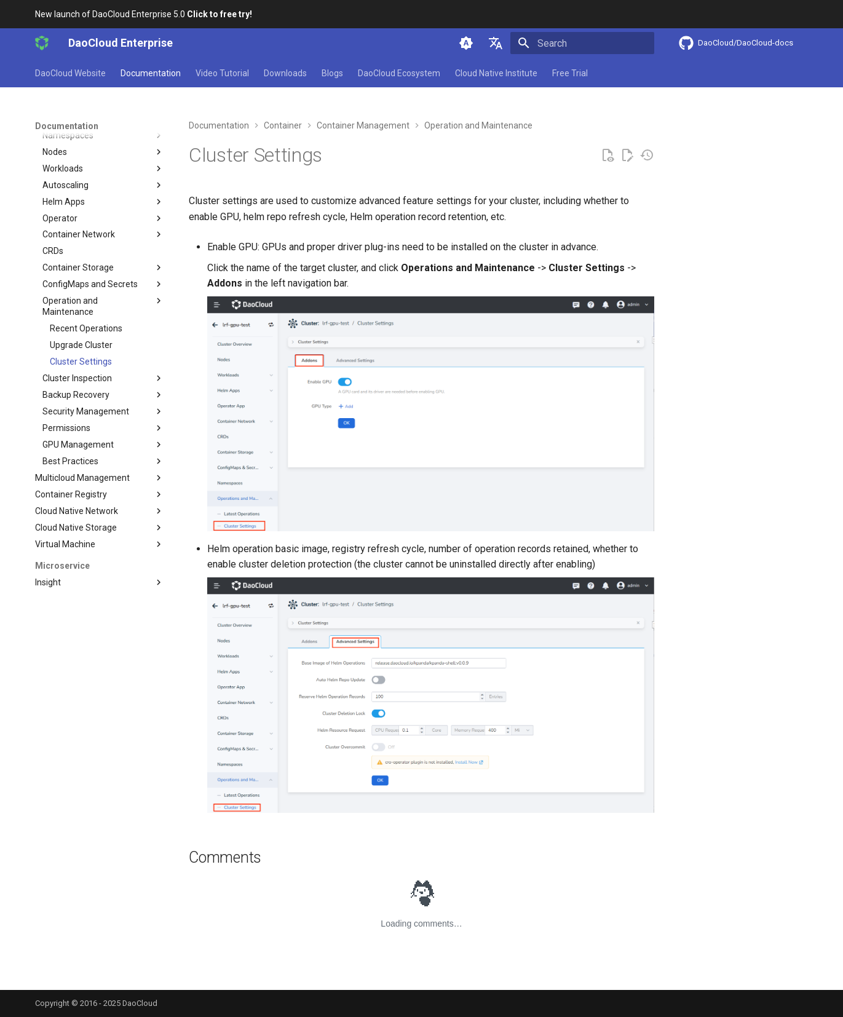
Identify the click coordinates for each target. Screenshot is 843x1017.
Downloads (285, 73)
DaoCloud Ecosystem (399, 73)
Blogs (332, 73)
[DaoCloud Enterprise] (41, 43)
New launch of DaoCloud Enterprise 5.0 (143, 14)
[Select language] (495, 43)
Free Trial (570, 73)
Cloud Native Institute (496, 73)
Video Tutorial (222, 73)
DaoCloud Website (70, 73)
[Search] (582, 43)
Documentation (151, 73)
